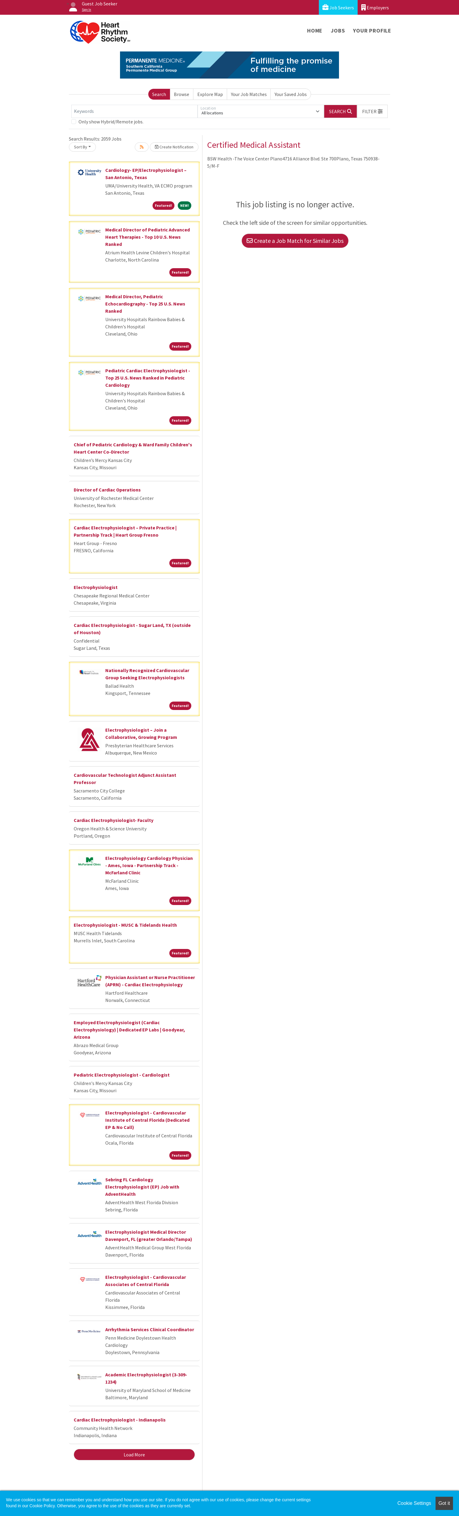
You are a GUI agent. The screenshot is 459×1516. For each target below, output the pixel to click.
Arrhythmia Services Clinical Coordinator (149, 1329)
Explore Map (210, 94)
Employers (375, 7)
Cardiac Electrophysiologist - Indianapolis (120, 1420)
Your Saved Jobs (291, 94)
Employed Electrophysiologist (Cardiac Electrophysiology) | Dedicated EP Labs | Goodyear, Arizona (129, 1029)
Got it (444, 1503)
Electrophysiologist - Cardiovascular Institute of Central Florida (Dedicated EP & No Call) (147, 1120)
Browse (181, 94)
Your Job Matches (249, 94)
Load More (134, 1455)
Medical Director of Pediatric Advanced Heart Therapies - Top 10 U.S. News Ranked (147, 237)
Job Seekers (338, 7)
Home (314, 30)
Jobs (338, 30)
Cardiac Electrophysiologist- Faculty (113, 820)
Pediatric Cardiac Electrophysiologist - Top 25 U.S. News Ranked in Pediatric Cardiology (147, 377)
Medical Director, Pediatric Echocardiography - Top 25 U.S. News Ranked (145, 303)
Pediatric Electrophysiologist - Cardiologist (122, 1075)
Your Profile (372, 30)
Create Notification (174, 147)
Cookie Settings (414, 1503)
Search (159, 94)
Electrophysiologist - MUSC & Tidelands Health (125, 925)
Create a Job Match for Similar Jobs (295, 240)
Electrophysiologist (96, 587)
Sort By (80, 147)
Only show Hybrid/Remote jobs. (111, 122)
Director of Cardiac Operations (107, 490)
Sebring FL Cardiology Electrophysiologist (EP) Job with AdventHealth (142, 1187)
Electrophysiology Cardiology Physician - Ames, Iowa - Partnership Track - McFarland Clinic (149, 865)
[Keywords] (134, 111)
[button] (372, 111)
